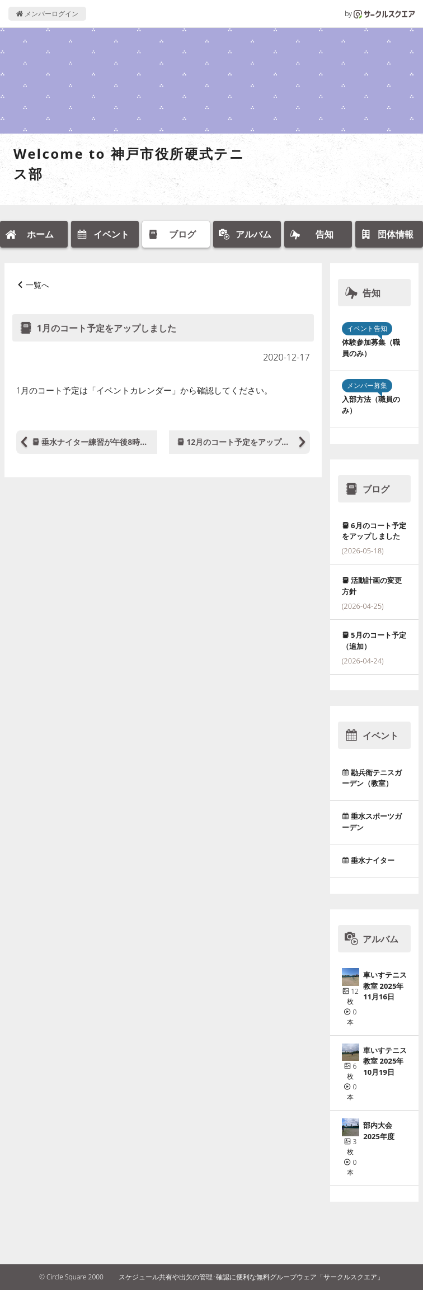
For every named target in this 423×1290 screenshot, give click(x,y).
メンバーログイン (47, 13)
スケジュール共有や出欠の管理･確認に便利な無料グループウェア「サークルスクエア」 (251, 1277)
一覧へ (37, 284)
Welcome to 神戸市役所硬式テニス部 (129, 163)
